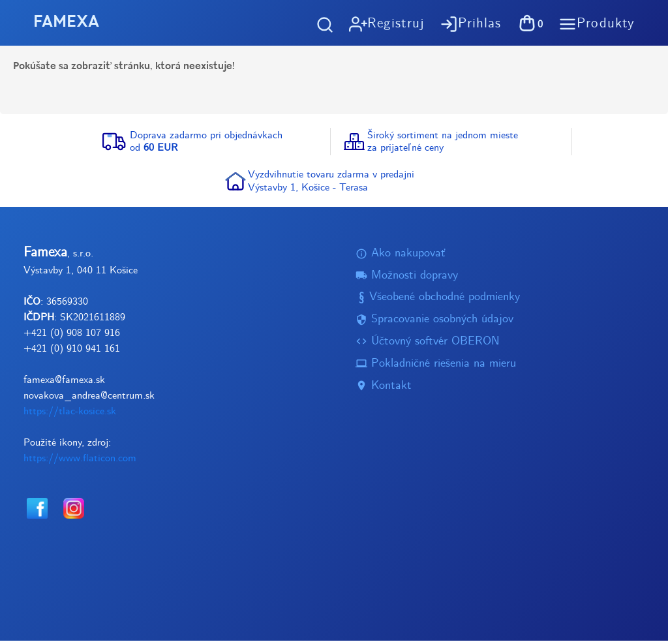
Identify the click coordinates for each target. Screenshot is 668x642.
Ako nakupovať (401, 254)
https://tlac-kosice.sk (69, 413)
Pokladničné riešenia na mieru (436, 365)
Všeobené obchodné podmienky (438, 299)
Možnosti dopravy (407, 276)
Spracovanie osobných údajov (434, 320)
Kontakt (384, 387)
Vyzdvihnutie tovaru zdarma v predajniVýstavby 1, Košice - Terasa (331, 182)
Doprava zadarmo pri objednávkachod (206, 143)
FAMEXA (67, 22)
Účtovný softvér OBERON (428, 342)
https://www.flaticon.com (79, 459)
